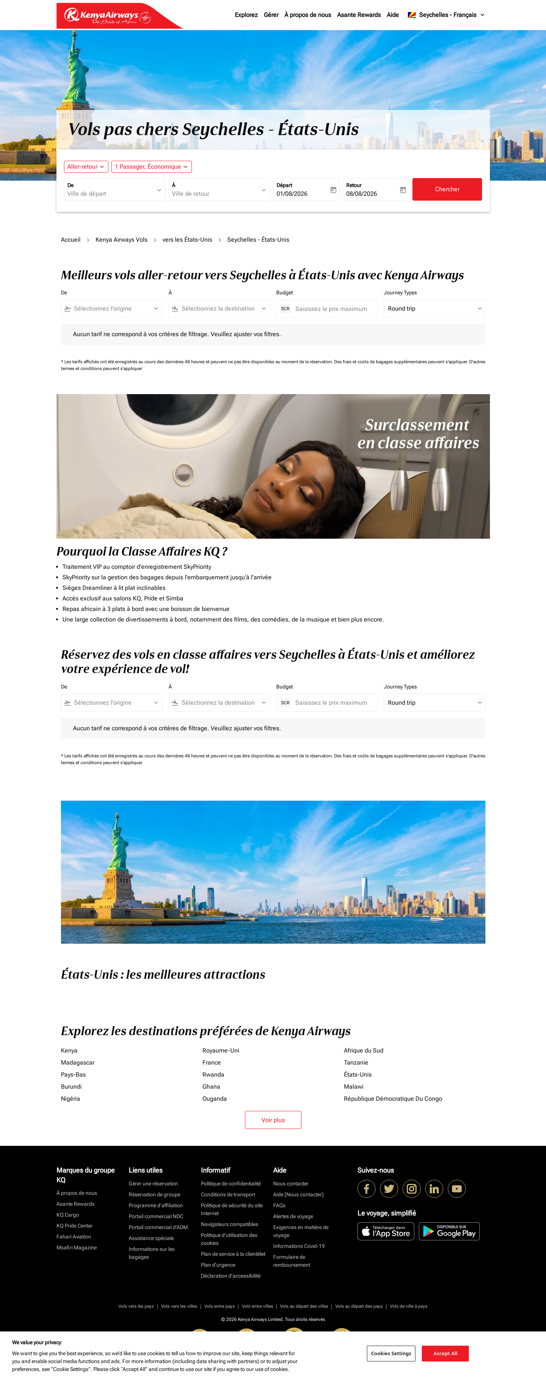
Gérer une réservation (153, 1184)
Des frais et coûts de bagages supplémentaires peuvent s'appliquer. (401, 361)
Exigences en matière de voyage (301, 1231)
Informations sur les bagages (152, 1253)
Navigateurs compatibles (229, 1224)
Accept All (445, 1353)
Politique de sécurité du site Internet (232, 1209)
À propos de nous (307, 14)
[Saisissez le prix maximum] (332, 308)
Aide (393, 14)
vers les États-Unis (187, 239)
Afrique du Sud (363, 1050)
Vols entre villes (257, 1306)
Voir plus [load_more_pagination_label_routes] (273, 1120)
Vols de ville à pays (408, 1306)
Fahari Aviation (73, 1237)
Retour (354, 185)
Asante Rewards (359, 14)
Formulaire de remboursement (291, 1261)
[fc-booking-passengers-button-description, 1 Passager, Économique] (148, 166)
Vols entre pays (219, 1306)
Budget (284, 292)
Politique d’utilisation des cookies (229, 1239)
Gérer (271, 14)
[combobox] (111, 193)
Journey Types (400, 292)
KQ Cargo (67, 1215)
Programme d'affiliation (156, 1205)
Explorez (246, 14)
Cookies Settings (391, 1353)
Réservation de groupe (154, 1194)
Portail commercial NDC (156, 1216)
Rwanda (213, 1074)
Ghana (211, 1086)
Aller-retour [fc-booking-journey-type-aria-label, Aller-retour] (82, 166)
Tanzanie (356, 1062)
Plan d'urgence (218, 1265)
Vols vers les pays (136, 1306)
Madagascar (77, 1062)
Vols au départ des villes (304, 1306)
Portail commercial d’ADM (158, 1227)
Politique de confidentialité (231, 1184)
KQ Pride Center (74, 1226)
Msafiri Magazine (76, 1247)
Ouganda (214, 1098)
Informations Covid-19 (299, 1246)
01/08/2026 (292, 193)
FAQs (279, 1205)
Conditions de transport (228, 1194)
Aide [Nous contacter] (298, 1194)
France (211, 1062)
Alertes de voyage (293, 1216)
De (70, 185)
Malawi (353, 1086)
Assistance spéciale (151, 1238)
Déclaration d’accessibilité (230, 1276)
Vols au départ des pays (359, 1306)
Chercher (447, 189)
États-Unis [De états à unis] (358, 1074)
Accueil (71, 239)
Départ (284, 185)
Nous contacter (291, 1184)
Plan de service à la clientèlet (233, 1254)
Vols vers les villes (179, 1306)
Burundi (71, 1086)
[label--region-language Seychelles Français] (446, 15)
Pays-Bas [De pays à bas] (73, 1074)
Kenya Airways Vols (122, 239)
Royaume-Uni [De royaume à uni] (220, 1050)
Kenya (69, 1050)
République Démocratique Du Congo (393, 1098)
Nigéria (70, 1098)
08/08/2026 (361, 193)
